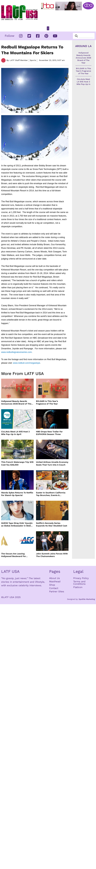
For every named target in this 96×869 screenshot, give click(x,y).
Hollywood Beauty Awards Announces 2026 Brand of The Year (16, 402)
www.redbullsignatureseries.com (16, 352)
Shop (52, 584)
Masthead (54, 581)
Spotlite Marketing (87, 599)
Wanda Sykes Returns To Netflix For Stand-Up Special (17, 493)
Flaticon (77, 587)
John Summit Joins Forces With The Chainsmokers (52, 554)
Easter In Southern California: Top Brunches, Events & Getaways (51, 494)
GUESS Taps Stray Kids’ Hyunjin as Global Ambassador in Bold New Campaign (17, 524)
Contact (53, 588)
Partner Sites (56, 591)
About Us (54, 578)
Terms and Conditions (79, 582)
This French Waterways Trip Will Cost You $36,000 (17, 463)
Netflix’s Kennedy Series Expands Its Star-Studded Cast (51, 524)
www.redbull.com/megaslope (26, 363)
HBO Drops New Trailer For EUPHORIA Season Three (49, 432)
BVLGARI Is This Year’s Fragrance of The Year (47, 402)
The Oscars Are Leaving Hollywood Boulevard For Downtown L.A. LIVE (13, 555)
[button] (48, 28)
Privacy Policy (81, 578)
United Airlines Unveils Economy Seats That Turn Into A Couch (52, 463)
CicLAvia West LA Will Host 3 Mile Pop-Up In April (15, 432)
